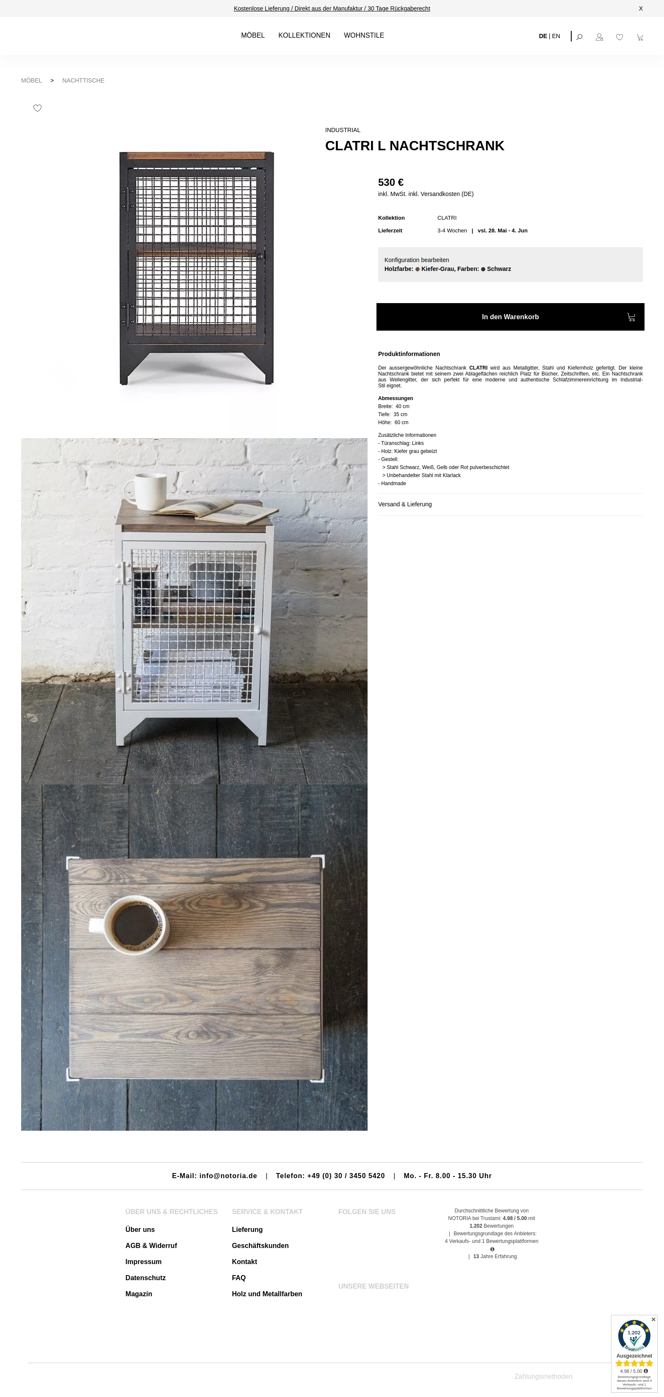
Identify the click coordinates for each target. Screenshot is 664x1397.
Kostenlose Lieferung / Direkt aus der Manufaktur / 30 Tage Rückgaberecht (332, 8)
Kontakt (244, 1261)
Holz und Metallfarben (267, 1294)
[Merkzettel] (621, 36)
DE (543, 35)
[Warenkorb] (641, 36)
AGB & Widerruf (151, 1245)
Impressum (143, 1261)
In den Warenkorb (559, 318)
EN (556, 35)
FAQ (239, 1277)
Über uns (140, 1229)
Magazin (138, 1294)
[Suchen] (580, 36)
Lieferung (247, 1229)
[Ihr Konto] (600, 36)
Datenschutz (145, 1277)
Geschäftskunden (260, 1245)
